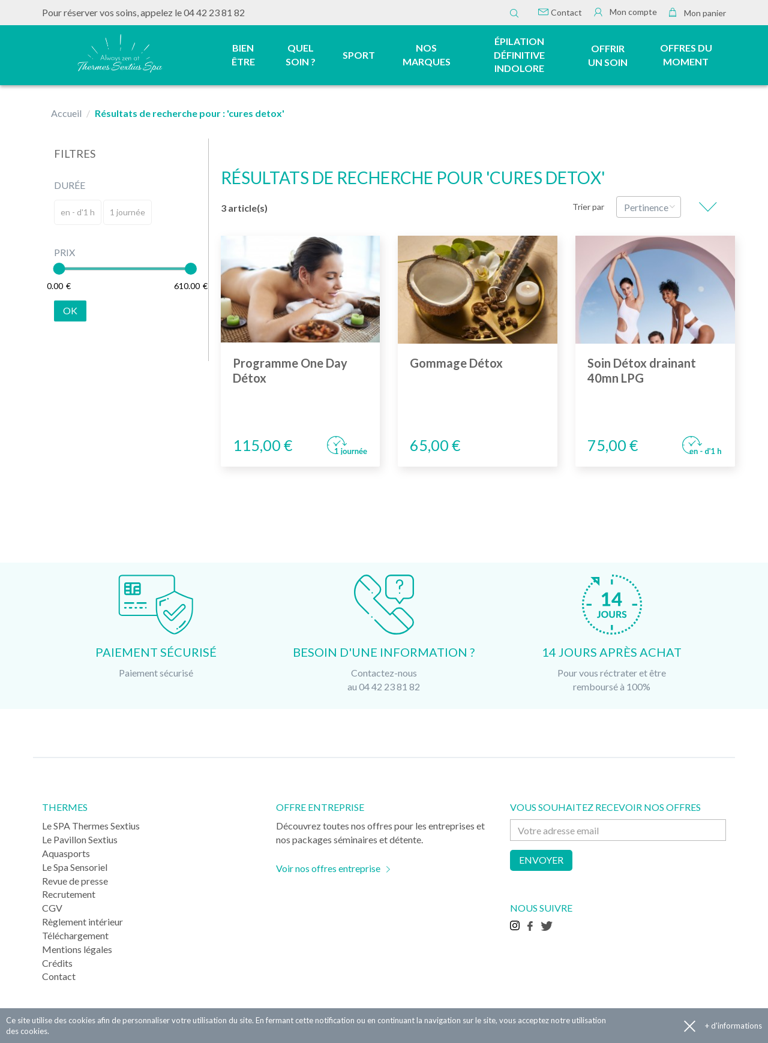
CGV (52, 907)
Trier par (588, 207)
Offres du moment (686, 54)
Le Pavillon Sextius (80, 839)
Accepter (689, 1025)
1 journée (127, 212)
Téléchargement (75, 935)
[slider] (59, 269)
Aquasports (66, 853)
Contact (560, 12)
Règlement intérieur (82, 921)
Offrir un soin (608, 55)
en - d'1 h (78, 212)
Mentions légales (77, 949)
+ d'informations (733, 1025)
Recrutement (68, 894)
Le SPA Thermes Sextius (91, 825)
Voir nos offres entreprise (328, 868)
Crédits (57, 963)
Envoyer (541, 859)
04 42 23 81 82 (214, 12)
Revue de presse (75, 880)
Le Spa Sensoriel (74, 867)
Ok (70, 310)
